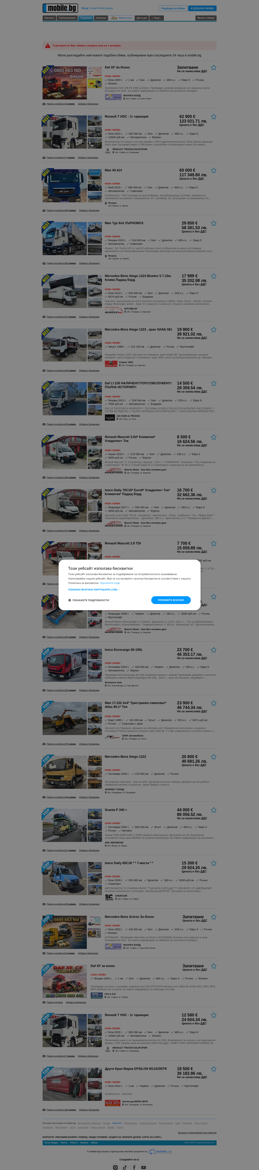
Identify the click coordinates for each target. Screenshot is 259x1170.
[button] (129, 589)
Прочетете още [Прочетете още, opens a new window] (110, 583)
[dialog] (129, 585)
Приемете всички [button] (171, 600)
